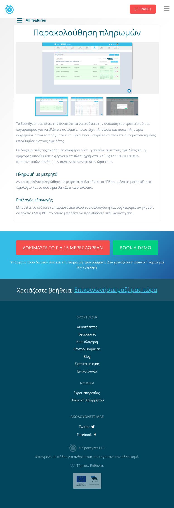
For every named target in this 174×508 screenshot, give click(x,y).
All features (31, 20)
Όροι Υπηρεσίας (87, 392)
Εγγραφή (142, 9)
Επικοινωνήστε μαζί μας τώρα (115, 289)
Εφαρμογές (87, 334)
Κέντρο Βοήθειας (87, 349)
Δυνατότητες (87, 327)
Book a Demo (135, 248)
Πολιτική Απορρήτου (87, 400)
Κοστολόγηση (87, 341)
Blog (87, 356)
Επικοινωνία (87, 371)
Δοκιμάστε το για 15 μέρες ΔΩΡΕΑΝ (63, 248)
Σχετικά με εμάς (87, 363)
